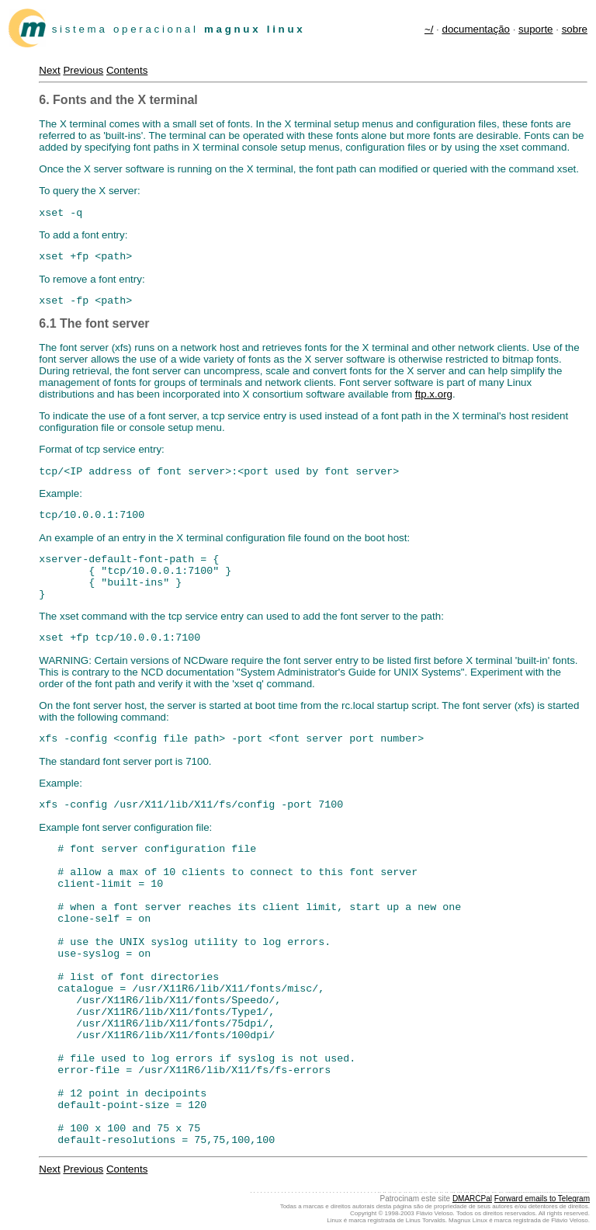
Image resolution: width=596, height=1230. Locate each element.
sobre (574, 29)
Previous (83, 70)
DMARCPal (472, 1198)
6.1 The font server (94, 323)
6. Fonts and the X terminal (118, 99)
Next (49, 70)
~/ (429, 29)
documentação (476, 29)
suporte (535, 29)
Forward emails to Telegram (542, 1198)
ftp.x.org (433, 394)
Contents (126, 70)
